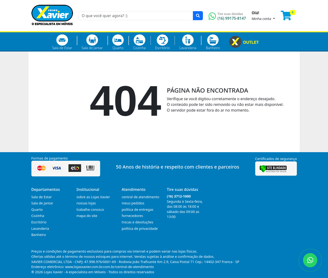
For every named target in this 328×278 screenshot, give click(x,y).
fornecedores (132, 215)
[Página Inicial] (52, 28)
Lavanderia (187, 42)
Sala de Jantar (92, 42)
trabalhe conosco (90, 209)
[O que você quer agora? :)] (136, 15)
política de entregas (137, 209)
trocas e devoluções (137, 222)
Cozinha (139, 42)
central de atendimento (140, 197)
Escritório (162, 42)
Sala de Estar (62, 42)
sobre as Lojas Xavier (93, 197)
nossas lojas (86, 203)
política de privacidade (140, 228)
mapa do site (87, 215)
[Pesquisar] (198, 15)
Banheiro (213, 42)
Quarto (118, 42)
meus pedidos (133, 203)
